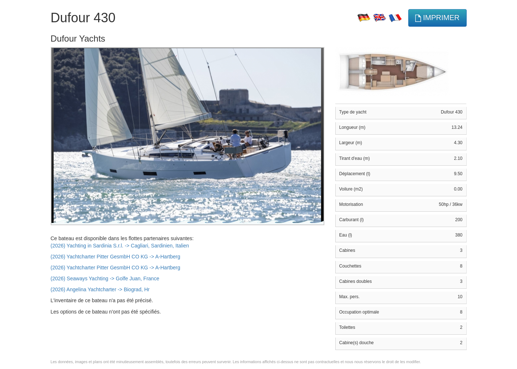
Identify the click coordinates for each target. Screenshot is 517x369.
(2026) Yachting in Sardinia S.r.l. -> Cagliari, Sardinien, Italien (120, 246)
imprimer (437, 18)
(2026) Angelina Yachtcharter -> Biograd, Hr (100, 289)
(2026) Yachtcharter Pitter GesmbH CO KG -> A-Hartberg (115, 257)
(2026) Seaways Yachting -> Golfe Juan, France (105, 278)
